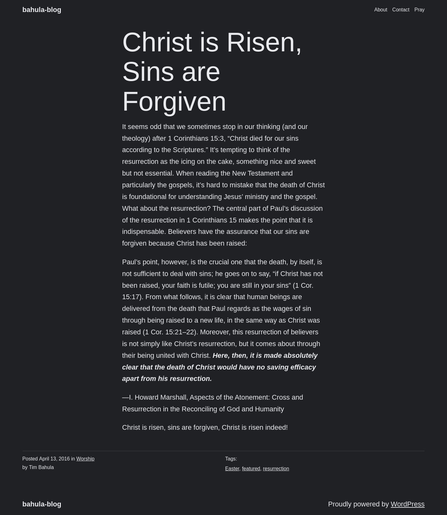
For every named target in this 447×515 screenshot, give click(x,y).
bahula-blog (41, 10)
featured (251, 468)
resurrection (276, 468)
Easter (232, 468)
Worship (85, 458)
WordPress (408, 504)
